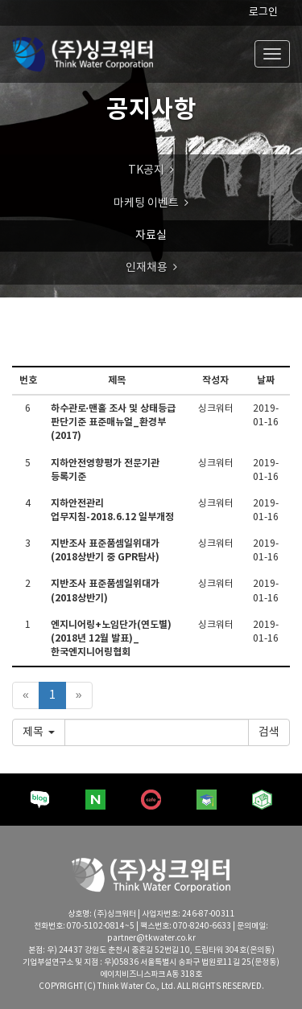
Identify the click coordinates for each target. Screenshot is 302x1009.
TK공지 (146, 170)
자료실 (151, 235)
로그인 (263, 12)
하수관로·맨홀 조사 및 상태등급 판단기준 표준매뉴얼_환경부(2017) (113, 422)
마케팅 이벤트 (146, 203)
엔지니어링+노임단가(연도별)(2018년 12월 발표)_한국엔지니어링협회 (111, 638)
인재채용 (147, 267)
